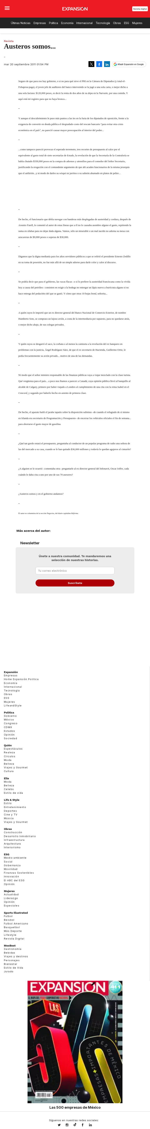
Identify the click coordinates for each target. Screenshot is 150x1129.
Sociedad (10, 738)
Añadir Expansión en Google (131, 64)
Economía (67, 23)
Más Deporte (13, 931)
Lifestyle (10, 934)
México (9, 719)
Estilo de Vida (13, 967)
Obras (117, 23)
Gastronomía (12, 949)
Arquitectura (12, 843)
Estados (9, 730)
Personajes (12, 960)
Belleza (9, 763)
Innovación (11, 876)
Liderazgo (11, 898)
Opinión (9, 734)
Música (9, 818)
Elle (6, 778)
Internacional (84, 23)
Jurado (8, 971)
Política (53, 23)
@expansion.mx (75, 1125)
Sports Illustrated (16, 912)
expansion (93, 1125)
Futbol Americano (16, 923)
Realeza (9, 752)
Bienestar (10, 964)
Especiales (11, 905)
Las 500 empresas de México (75, 1107)
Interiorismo (12, 847)
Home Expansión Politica (21, 679)
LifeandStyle (13, 705)
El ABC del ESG (14, 880)
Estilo (8, 803)
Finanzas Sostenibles (19, 872)
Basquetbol (12, 927)
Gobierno (10, 715)
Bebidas (9, 952)
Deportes (10, 810)
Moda (8, 760)
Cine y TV (11, 814)
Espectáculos (13, 748)
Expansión (11, 672)
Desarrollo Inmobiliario (20, 836)
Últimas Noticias (20, 23)
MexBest (10, 945)
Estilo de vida (13, 792)
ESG (126, 23)
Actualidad (11, 894)
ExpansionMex (85, 1125)
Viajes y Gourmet (16, 767)
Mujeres (137, 23)
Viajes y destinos (16, 956)
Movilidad (11, 869)
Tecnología (103, 23)
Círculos (9, 756)
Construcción (13, 832)
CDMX (8, 727)
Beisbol (9, 919)
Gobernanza (12, 865)
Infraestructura (14, 839)
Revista (8, 41)
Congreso (11, 723)
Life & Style (11, 799)
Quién (8, 745)
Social (8, 861)
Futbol (8, 916)
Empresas (40, 23)
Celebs (9, 789)
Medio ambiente (15, 857)
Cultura (9, 771)
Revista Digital (140, 9)
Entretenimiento (15, 807)
